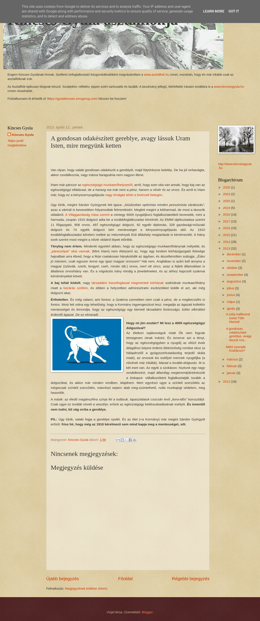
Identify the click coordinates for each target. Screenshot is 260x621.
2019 (227, 208)
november (234, 261)
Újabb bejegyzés (62, 578)
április (231, 308)
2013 (227, 248)
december (234, 254)
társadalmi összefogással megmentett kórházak (128, 283)
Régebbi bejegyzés (191, 578)
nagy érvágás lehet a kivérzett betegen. (134, 195)
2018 (227, 214)
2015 (227, 235)
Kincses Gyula (23, 134)
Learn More (213, 11)
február (232, 366)
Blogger (147, 612)
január (231, 373)
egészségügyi (107, 185)
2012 (227, 381)
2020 (227, 201)
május (231, 302)
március (233, 359)
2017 (227, 221)
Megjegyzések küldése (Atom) (86, 588)
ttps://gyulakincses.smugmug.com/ (73, 98)
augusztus (234, 281)
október (232, 268)
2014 (227, 242)
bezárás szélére (75, 288)
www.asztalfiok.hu (156, 74)
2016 (227, 228)
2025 (227, 187)
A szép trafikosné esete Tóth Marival (238, 318)
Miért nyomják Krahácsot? (236, 349)
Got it (233, 11)
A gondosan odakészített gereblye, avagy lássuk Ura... (239, 334)
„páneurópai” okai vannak (70, 251)
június (231, 295)
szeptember (235, 274)
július (231, 288)
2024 (227, 194)
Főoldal (125, 578)
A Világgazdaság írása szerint (87, 214)
